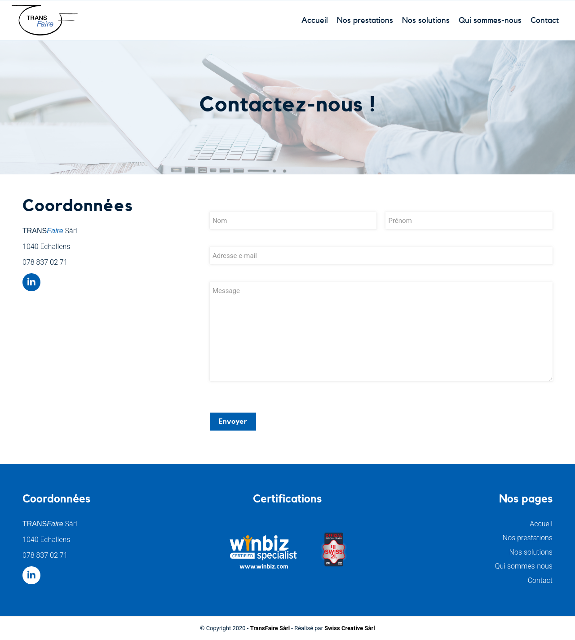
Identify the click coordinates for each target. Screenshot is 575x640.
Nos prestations (528, 537)
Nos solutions (531, 552)
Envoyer (233, 421)
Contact (540, 580)
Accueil (541, 524)
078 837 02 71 (44, 262)
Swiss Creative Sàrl (349, 628)
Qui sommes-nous (524, 566)
